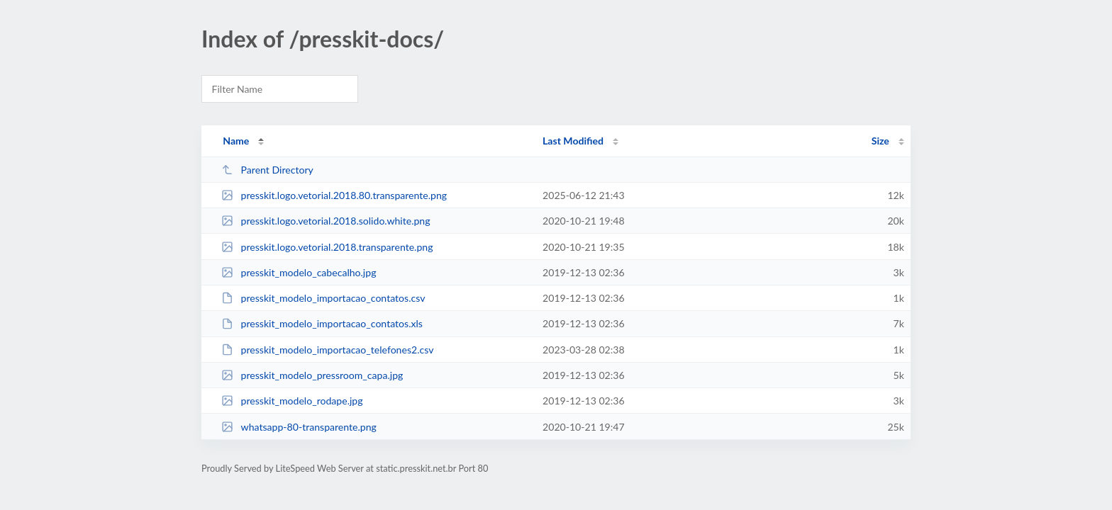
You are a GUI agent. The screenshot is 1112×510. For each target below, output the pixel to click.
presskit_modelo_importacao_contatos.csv (323, 298)
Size (880, 141)
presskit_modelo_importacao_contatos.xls (322, 323)
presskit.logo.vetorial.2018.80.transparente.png (334, 195)
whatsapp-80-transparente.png (299, 427)
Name (236, 141)
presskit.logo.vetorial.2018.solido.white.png (325, 221)
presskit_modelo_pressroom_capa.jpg (312, 375)
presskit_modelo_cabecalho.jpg (298, 272)
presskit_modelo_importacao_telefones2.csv (327, 350)
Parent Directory (267, 170)
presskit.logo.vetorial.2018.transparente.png (327, 247)
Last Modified (573, 141)
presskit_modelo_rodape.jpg (291, 401)
